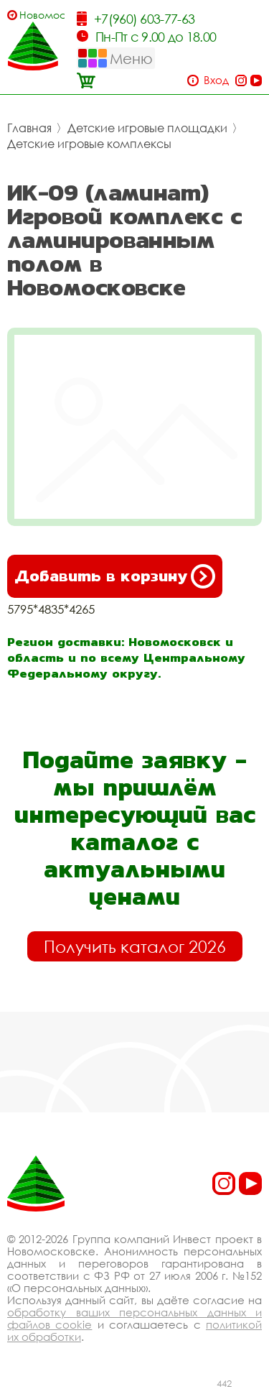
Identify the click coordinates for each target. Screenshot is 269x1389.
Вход (216, 80)
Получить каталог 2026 (135, 946)
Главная (29, 128)
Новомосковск (42, 15)
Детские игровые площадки (147, 128)
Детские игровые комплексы (89, 144)
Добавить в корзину (114, 576)
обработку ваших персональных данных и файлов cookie (134, 1318)
